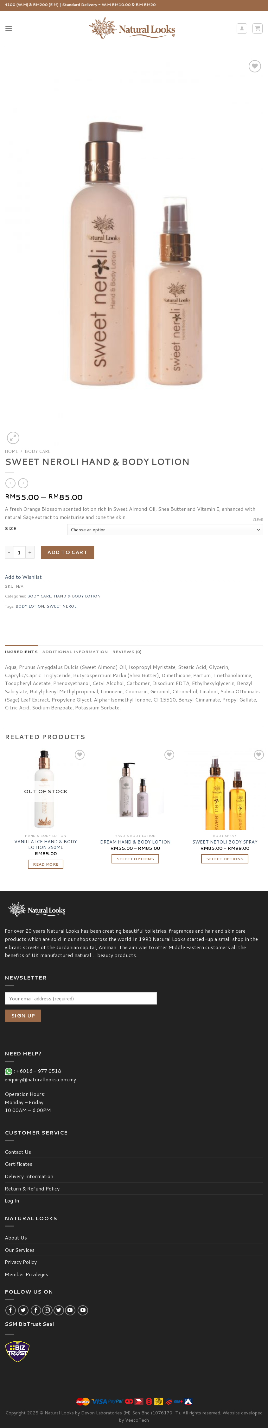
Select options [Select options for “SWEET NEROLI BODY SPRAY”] (225, 859)
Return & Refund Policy (32, 1188)
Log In (12, 1200)
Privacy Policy (21, 1261)
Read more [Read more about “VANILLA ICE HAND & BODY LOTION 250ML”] (45, 864)
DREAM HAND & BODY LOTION (135, 842)
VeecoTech (137, 1420)
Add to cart (67, 552)
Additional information (75, 651)
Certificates (18, 1163)
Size (11, 529)
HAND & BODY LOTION (77, 596)
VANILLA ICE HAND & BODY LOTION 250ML (45, 844)
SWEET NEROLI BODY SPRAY (225, 842)
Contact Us (18, 1151)
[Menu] (8, 28)
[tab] (21, 651)
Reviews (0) (127, 651)
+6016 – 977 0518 (40, 1070)
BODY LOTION (30, 606)
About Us (16, 1237)
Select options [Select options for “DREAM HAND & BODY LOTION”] (135, 859)
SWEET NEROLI (62, 606)
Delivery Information (29, 1176)
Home (11, 451)
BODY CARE (37, 451)
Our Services (20, 1249)
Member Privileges (26, 1274)
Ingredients (21, 651)
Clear (258, 519)
